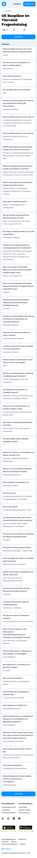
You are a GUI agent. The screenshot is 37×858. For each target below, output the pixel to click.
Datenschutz (22, 839)
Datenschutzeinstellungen (9, 844)
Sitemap (22, 844)
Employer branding (24, 810)
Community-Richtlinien (8, 813)
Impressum (5, 842)
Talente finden (23, 807)
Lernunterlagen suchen (9, 807)
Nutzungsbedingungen (9, 839)
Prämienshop (6, 810)
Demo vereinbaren (24, 813)
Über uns (14, 842)
